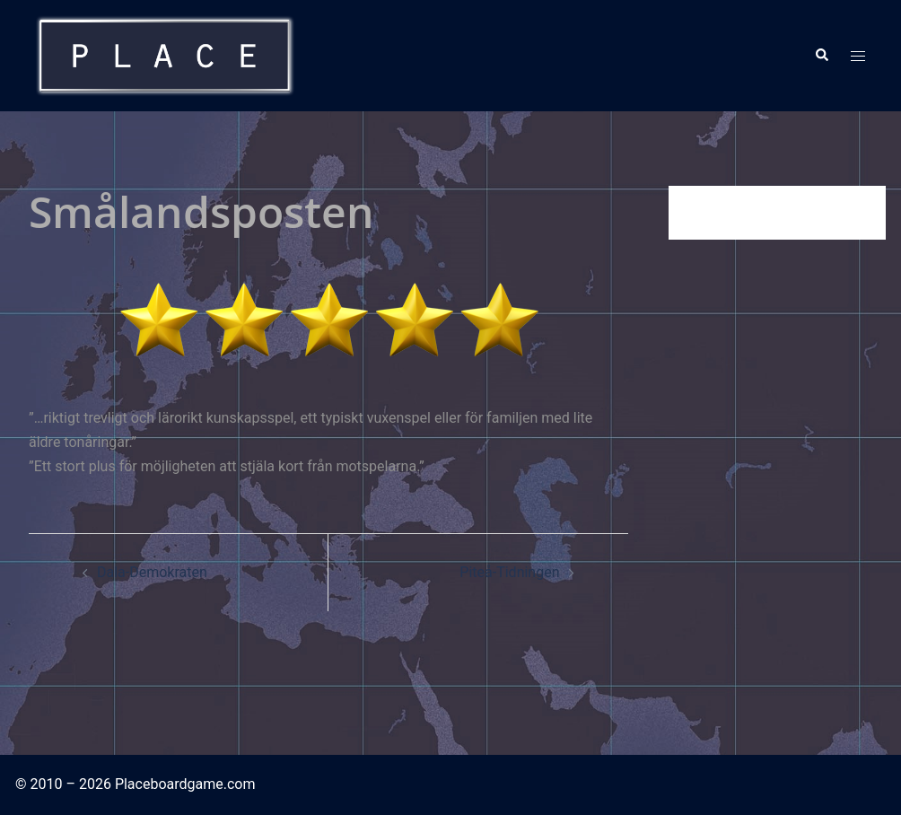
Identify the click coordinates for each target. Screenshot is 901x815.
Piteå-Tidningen (509, 572)
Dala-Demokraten (152, 572)
